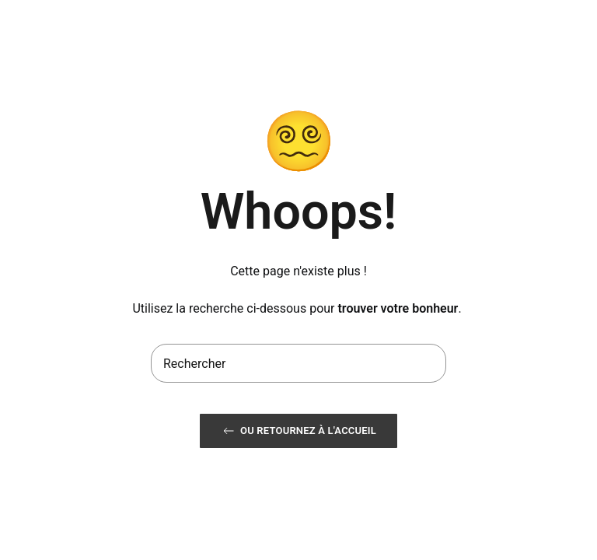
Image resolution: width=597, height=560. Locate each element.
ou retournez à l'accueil (298, 431)
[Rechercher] (298, 363)
